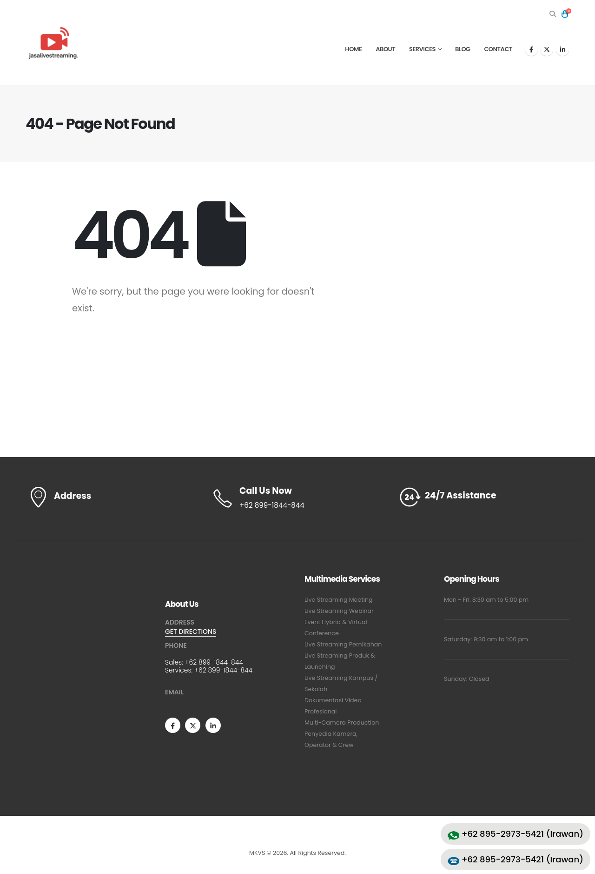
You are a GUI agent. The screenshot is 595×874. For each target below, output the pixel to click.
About (385, 49)
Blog (462, 49)
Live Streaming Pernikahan (343, 644)
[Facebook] (531, 49)
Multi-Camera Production (341, 722)
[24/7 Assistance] (483, 497)
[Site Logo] (54, 43)
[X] (546, 49)
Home (353, 49)
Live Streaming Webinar (339, 611)
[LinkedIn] (562, 49)
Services (422, 49)
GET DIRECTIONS (190, 631)
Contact (498, 49)
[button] (552, 14)
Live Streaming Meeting (338, 600)
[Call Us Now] (297, 498)
